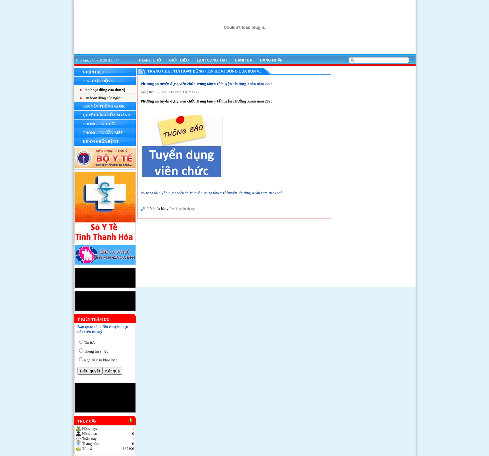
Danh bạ (243, 60)
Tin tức (89, 342)
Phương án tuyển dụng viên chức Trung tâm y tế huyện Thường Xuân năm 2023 (207, 84)
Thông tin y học (96, 351)
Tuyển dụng (185, 209)
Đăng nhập (271, 60)
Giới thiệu (179, 60)
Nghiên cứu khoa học (100, 360)
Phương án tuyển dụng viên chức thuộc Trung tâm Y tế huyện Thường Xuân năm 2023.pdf (211, 193)
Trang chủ (149, 60)
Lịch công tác (212, 60)
